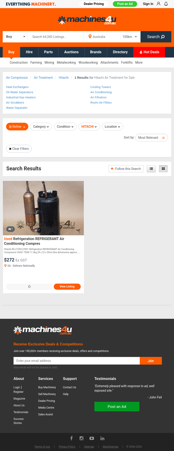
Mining (49, 62)
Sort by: (129, 137)
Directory (120, 52)
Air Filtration (98, 97)
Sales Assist (45, 414)
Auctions (71, 52)
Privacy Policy (67, 446)
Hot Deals (149, 52)
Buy (11, 52)
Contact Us (69, 387)
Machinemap (110, 446)
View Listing (67, 286)
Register (18, 391)
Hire (29, 52)
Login (16, 387)
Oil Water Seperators (19, 92)
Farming (36, 62)
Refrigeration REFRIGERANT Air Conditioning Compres (34, 241)
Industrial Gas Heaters (21, 97)
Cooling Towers (100, 87)
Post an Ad (125, 4)
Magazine (19, 398)
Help (66, 394)
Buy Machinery (47, 387)
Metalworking (66, 62)
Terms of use (42, 446)
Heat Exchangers (17, 87)
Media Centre (46, 407)
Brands (96, 52)
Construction (19, 62)
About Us (19, 405)
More (139, 62)
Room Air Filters (101, 102)
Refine (17, 126)
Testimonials (20, 412)
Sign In (148, 4)
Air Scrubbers (15, 102)
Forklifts (127, 62)
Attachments (109, 62)
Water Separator (16, 107)
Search (156, 36)
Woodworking (88, 62)
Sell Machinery (47, 394)
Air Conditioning (101, 92)
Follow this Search (126, 169)
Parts (48, 52)
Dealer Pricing (46, 400)
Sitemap (89, 446)
